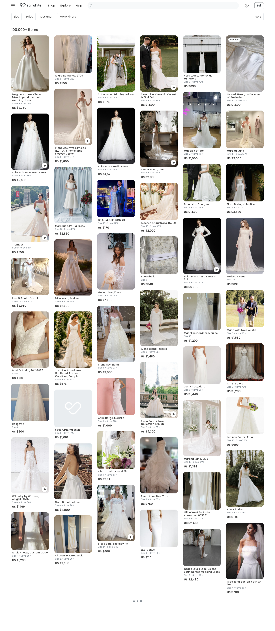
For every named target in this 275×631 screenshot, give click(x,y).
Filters (68, 17)
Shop (51, 6)
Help (79, 6)
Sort (258, 17)
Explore (65, 6)
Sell (259, 6)
